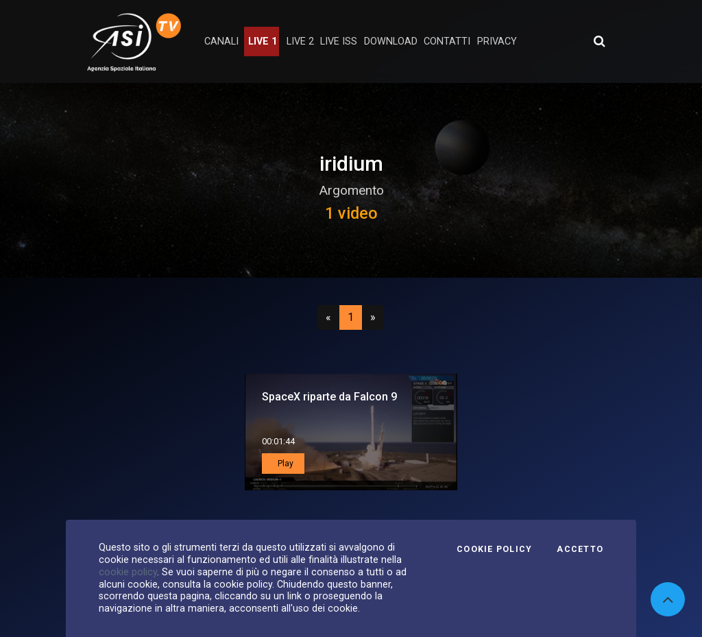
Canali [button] (221, 41)
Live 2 (300, 41)
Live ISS (338, 41)
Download (390, 41)
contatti (447, 41)
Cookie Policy (494, 549)
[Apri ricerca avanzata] (599, 41)
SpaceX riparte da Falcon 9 (329, 396)
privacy (497, 41)
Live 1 (262, 41)
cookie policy (128, 571)
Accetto (580, 549)
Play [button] (284, 463)
